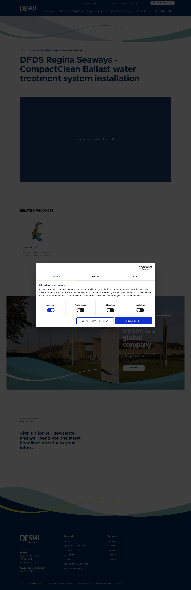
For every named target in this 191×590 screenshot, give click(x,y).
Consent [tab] (56, 276)
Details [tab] (95, 276)
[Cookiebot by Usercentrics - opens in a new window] (140, 268)
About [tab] (135, 276)
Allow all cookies (133, 321)
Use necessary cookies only (95, 321)
